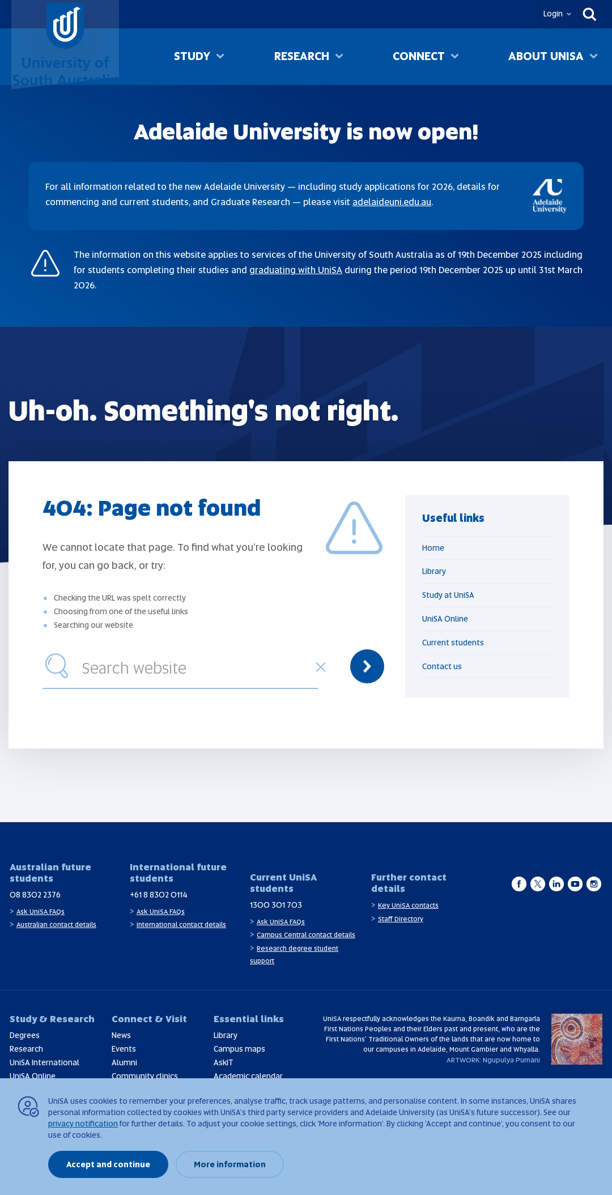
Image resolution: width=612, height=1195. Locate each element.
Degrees (25, 1035)
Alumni (124, 1062)
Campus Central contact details (306, 934)
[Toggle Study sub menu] (220, 57)
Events (124, 1049)
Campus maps (239, 1049)
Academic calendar (248, 1076)
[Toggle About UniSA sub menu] (594, 57)
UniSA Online (445, 619)
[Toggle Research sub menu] (339, 57)
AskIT (223, 1062)
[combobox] (197, 666)
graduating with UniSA (295, 270)
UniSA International (44, 1062)
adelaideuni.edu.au (391, 202)
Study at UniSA (448, 595)
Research (301, 56)
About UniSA (546, 56)
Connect (419, 56)
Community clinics (145, 1076)
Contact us (442, 666)
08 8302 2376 (35, 895)
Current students (453, 642)
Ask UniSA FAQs (40, 911)
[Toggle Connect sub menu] (455, 57)
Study (192, 56)
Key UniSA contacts (408, 905)
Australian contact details (56, 924)
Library (434, 571)
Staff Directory (400, 919)
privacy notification (83, 1124)
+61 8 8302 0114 (159, 895)
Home (433, 548)
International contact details (181, 924)
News (121, 1035)
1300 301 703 (276, 905)
